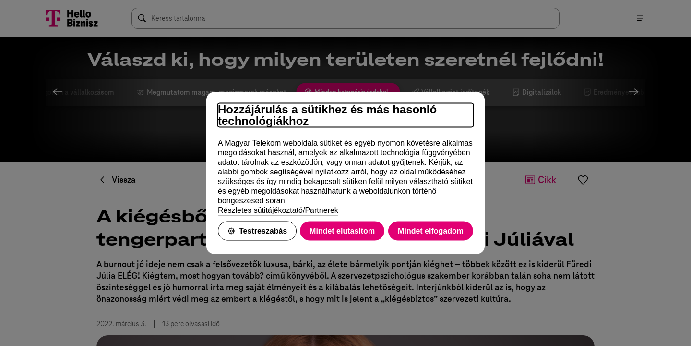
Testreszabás (257, 231)
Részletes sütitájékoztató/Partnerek (278, 210)
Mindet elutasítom (342, 231)
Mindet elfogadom (431, 231)
